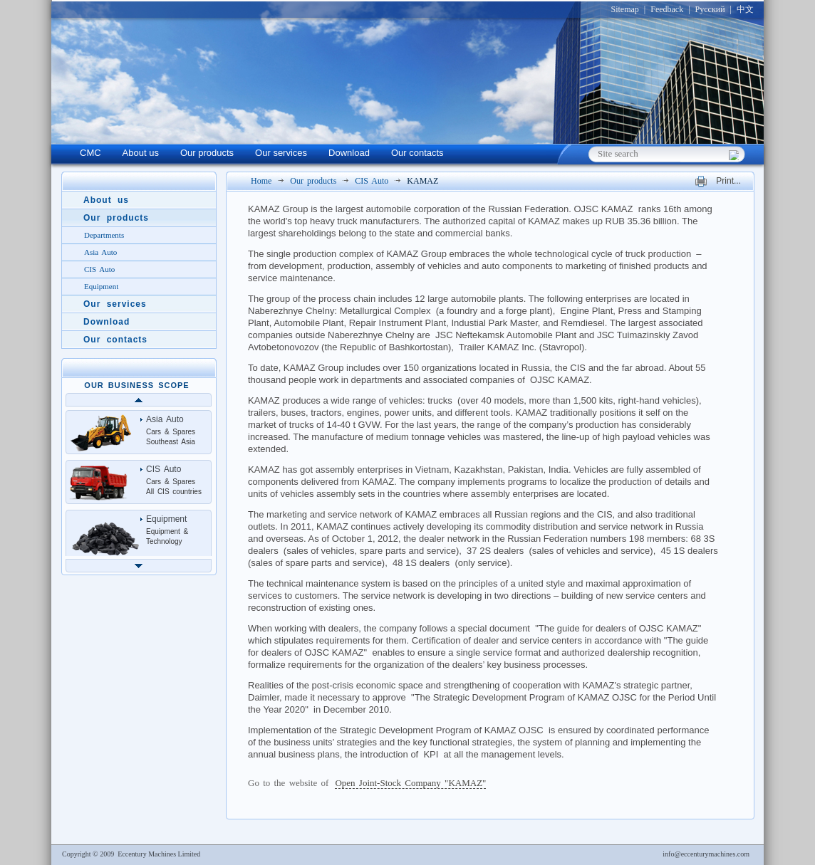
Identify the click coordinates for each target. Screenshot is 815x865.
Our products (207, 152)
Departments (104, 235)
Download (349, 152)
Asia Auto (100, 252)
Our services (281, 152)
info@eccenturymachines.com (706, 854)
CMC (90, 152)
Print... (728, 181)
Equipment (101, 286)
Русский (710, 9)
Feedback (666, 9)
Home (261, 181)
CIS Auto (371, 181)
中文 (745, 9)
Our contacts (417, 152)
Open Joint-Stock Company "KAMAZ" (410, 782)
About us (141, 152)
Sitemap (624, 9)
